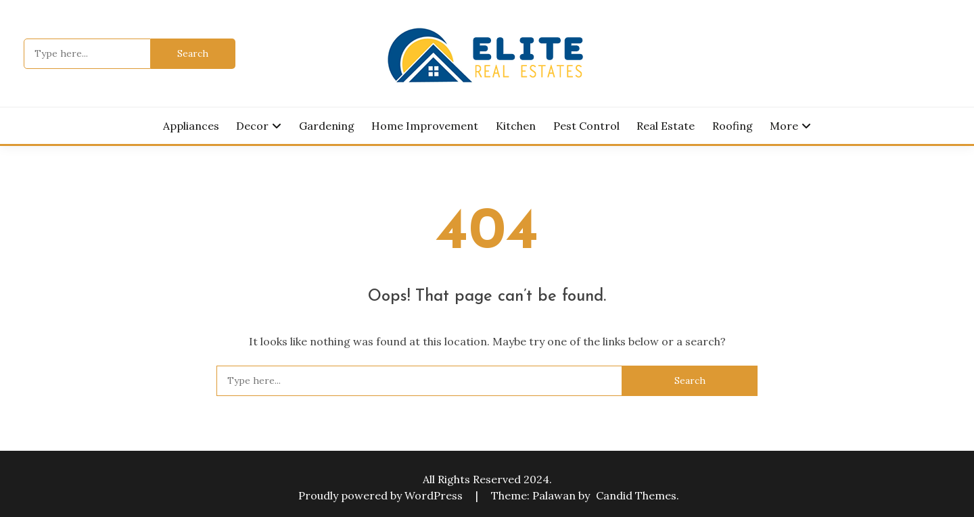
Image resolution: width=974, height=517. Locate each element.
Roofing (732, 125)
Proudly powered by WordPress (381, 495)
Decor (252, 125)
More (784, 125)
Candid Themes (636, 495)
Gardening (326, 125)
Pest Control (586, 125)
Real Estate (665, 125)
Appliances (191, 125)
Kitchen (516, 125)
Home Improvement (424, 125)
